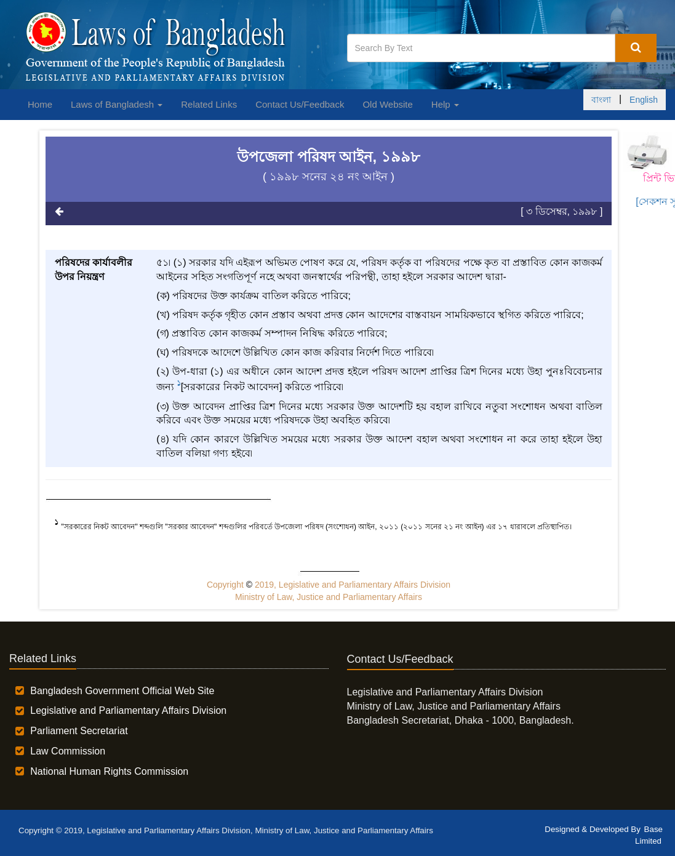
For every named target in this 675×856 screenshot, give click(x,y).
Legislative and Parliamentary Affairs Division (128, 710)
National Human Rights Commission (109, 771)
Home (40, 104)
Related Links (209, 104)
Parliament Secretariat (78, 731)
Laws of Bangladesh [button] (116, 104)
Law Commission (67, 751)
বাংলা (601, 100)
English (643, 100)
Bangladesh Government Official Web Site (122, 691)
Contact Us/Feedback (299, 104)
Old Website (387, 104)
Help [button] (445, 104)
